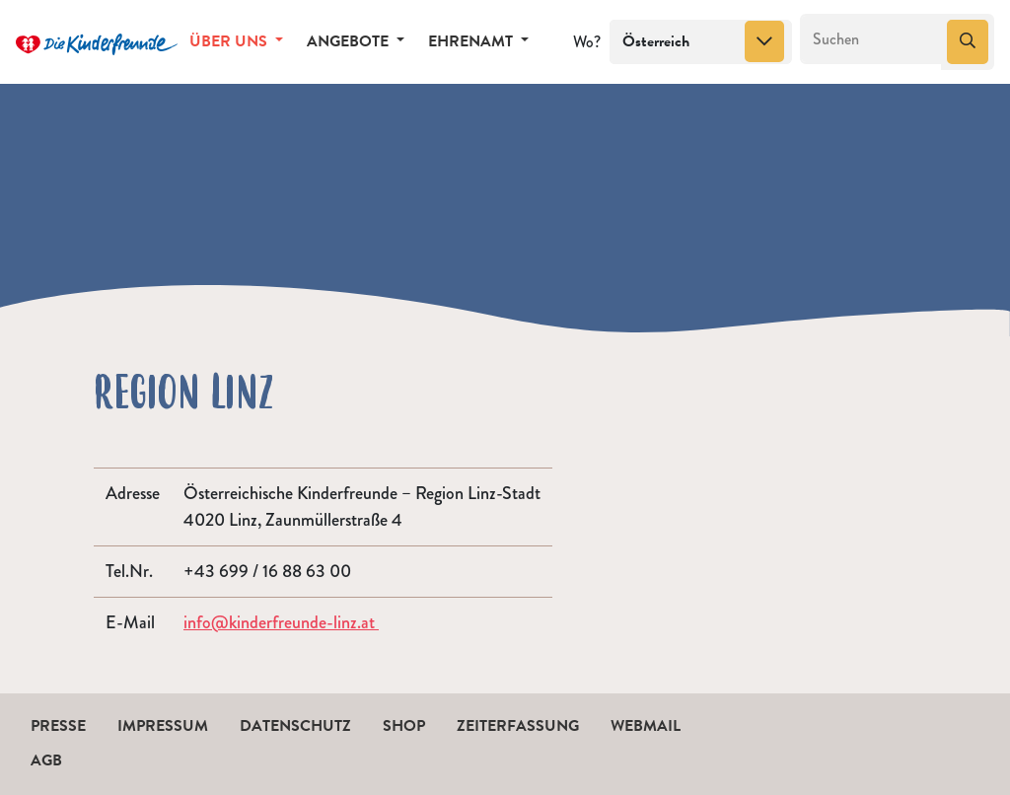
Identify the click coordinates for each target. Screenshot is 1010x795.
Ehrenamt (472, 41)
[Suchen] (871, 39)
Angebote (350, 41)
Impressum (162, 726)
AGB (46, 760)
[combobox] (701, 42)
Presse (58, 726)
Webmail (646, 726)
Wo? (587, 42)
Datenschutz (295, 726)
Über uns (230, 41)
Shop (404, 726)
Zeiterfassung (518, 726)
